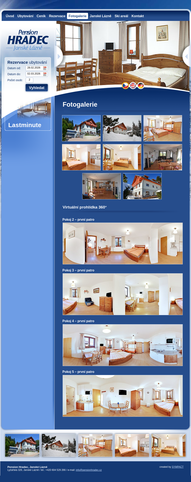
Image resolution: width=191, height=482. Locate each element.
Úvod (10, 16)
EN (133, 85)
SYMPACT (178, 466)
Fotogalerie (77, 16)
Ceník (41, 16)
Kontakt (137, 16)
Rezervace (57, 16)
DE (140, 85)
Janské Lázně (100, 16)
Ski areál (121, 16)
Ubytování (25, 16)
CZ (125, 85)
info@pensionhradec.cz (89, 470)
